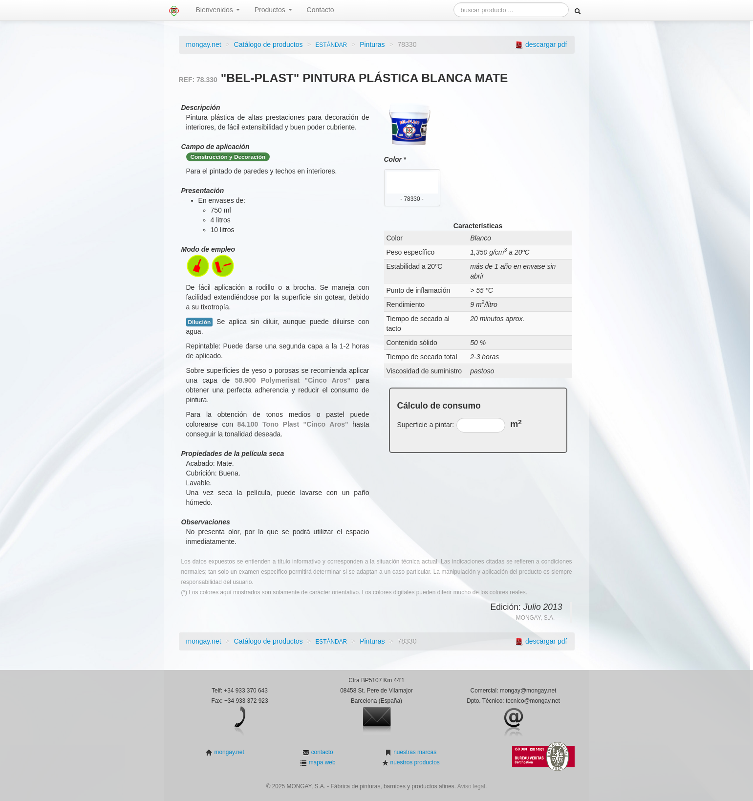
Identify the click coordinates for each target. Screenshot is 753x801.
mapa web (321, 762)
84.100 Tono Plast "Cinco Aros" (292, 424)
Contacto (320, 10)
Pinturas (372, 44)
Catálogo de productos (268, 44)
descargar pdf (546, 44)
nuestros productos (413, 762)
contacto (321, 752)
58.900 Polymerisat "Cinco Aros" (293, 380)
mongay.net (203, 44)
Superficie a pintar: (425, 425)
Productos (273, 10)
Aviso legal (471, 786)
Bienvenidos (218, 10)
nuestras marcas (414, 752)
